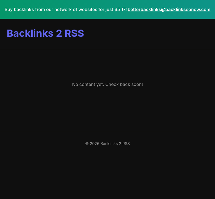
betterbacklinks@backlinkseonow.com (166, 9)
